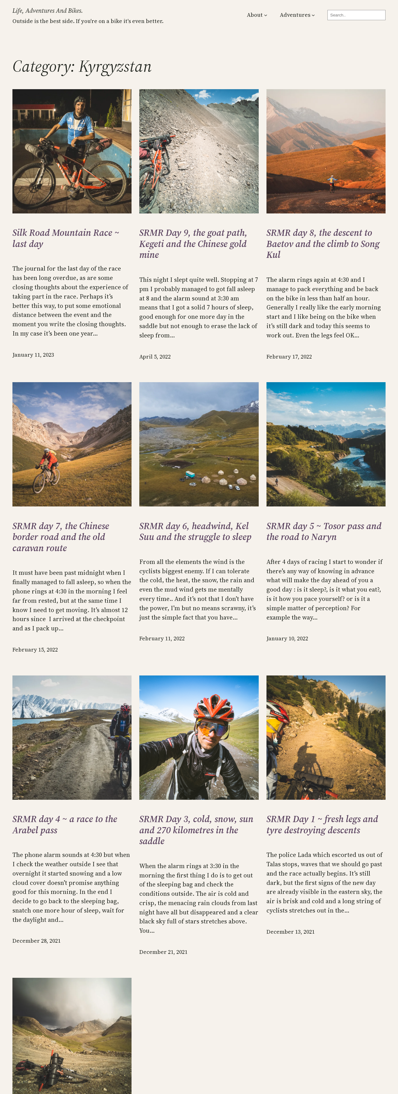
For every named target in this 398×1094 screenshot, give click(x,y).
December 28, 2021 (36, 941)
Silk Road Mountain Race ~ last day (65, 238)
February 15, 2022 (35, 649)
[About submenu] (265, 15)
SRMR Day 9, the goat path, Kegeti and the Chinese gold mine (193, 243)
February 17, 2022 (289, 356)
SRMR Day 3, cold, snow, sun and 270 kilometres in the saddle (196, 830)
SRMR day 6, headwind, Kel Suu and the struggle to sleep (195, 531)
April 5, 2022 (155, 356)
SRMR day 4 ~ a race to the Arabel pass (64, 824)
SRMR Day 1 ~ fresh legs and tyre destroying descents (322, 824)
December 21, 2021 (163, 952)
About (255, 15)
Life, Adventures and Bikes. (47, 10)
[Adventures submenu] (313, 15)
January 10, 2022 (287, 638)
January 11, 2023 (33, 355)
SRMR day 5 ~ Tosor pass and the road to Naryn (324, 531)
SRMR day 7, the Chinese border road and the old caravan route (60, 537)
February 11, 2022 (162, 638)
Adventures (295, 15)
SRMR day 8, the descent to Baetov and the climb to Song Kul (323, 243)
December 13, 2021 (290, 932)
